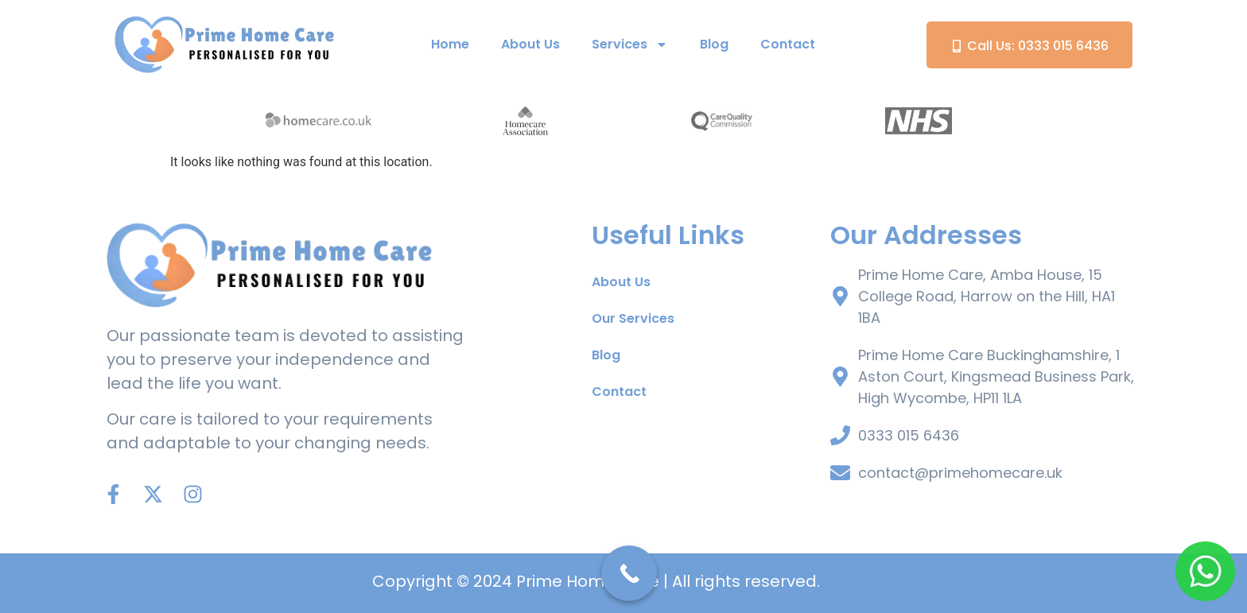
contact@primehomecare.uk (960, 473)
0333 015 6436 (908, 435)
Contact (787, 44)
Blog (714, 44)
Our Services (633, 318)
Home (450, 44)
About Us (530, 44)
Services (630, 44)
